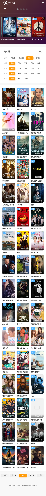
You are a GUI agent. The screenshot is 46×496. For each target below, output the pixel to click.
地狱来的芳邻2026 (8, 467)
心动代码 (5, 324)
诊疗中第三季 (35, 372)
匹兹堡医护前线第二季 (38, 276)
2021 (40, 68)
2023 (26, 68)
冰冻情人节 (34, 253)
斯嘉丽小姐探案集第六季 (10, 276)
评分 (26, 78)
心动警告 (5, 133)
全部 (12, 63)
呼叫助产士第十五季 (9, 444)
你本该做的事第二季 (23, 276)
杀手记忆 (34, 467)
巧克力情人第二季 (8, 205)
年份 (5, 68)
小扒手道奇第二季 (22, 467)
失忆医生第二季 (36, 229)
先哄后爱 (19, 109)
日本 (38, 63)
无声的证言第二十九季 (9, 229)
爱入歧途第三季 (22, 444)
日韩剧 (38, 58)
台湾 (32, 63)
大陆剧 (13, 58)
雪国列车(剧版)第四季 (21, 39)
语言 (5, 73)
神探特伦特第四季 (36, 420)
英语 (32, 73)
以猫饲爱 (19, 205)
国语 (19, 73)
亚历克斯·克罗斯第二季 (24, 420)
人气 (19, 78)
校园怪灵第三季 (22, 157)
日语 (38, 73)
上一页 (14, 475)
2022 (33, 68)
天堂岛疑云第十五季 (23, 348)
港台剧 (21, 58)
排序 (5, 78)
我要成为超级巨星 (22, 372)
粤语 (25, 73)
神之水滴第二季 (7, 396)
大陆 (19, 63)
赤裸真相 (5, 157)
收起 (41, 52)
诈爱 (32, 205)
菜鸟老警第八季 (7, 420)
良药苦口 (5, 253)
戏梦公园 (5, 348)
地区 (5, 63)
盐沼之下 (19, 324)
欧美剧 (30, 58)
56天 (32, 396)
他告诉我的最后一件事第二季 (12, 300)
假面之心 (5, 109)
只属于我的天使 (36, 324)
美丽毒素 (19, 229)
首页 (5, 475)
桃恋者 (33, 444)
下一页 (32, 475)
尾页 (40, 475)
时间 (12, 78)
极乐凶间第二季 (36, 157)
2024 (19, 68)
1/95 (23, 475)
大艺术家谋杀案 (22, 300)
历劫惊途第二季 (22, 396)
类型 (5, 58)
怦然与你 (5, 372)
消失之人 (34, 109)
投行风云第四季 (36, 133)
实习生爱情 (32, 39)
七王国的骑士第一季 (23, 133)
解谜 (18, 253)
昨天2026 (5, 181)
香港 (25, 63)
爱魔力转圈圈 (21, 181)
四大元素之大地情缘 (37, 348)
